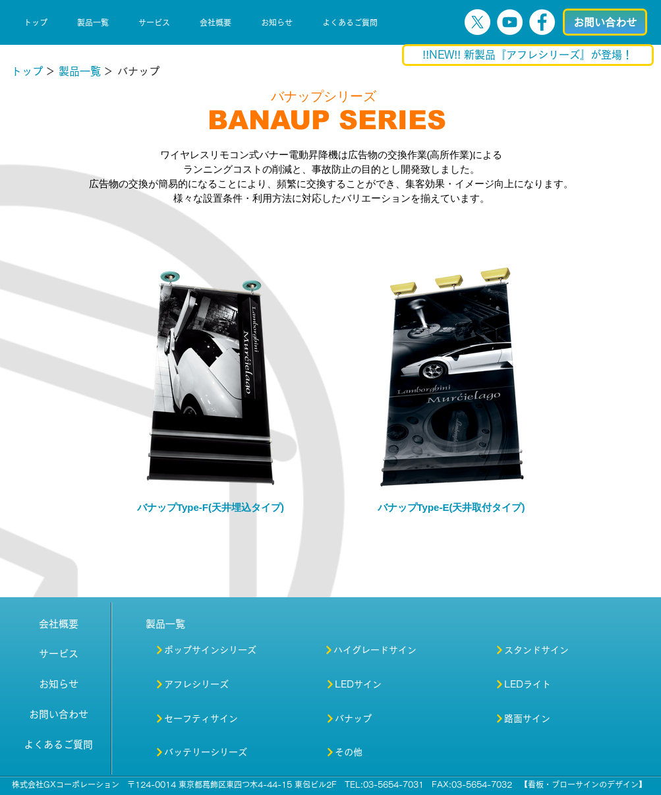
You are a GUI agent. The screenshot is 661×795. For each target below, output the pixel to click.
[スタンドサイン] (549, 649)
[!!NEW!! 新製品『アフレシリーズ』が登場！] (528, 55)
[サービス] (58, 653)
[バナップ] (351, 718)
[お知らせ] (58, 683)
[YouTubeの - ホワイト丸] (510, 22)
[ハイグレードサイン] (384, 649)
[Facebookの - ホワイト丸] (542, 22)
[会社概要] (58, 623)
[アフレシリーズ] (215, 684)
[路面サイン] (542, 718)
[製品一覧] (80, 71)
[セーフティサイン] (203, 718)
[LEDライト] (543, 684)
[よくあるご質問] (58, 744)
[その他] (348, 752)
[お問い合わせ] (605, 22)
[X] (477, 22)
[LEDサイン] (372, 684)
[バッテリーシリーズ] (201, 752)
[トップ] (27, 71)
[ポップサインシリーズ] (226, 649)
